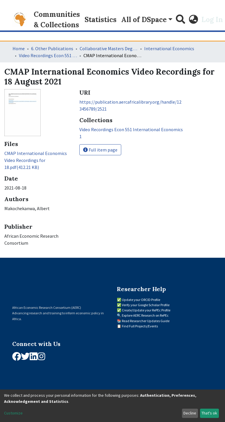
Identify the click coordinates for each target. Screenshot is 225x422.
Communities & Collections (57, 19)
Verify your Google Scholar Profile (145, 305)
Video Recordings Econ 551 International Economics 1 (48, 55)
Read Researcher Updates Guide (145, 321)
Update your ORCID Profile (141, 299)
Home (18, 48)
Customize (13, 413)
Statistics (101, 19)
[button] (193, 20)
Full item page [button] (100, 150)
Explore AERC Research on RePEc (145, 315)
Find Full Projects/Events (140, 326)
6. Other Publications (52, 48)
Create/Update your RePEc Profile (146, 310)
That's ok (209, 413)
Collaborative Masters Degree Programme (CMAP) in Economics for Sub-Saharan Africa (109, 48)
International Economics (169, 48)
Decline (189, 413)
